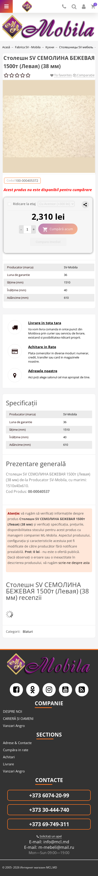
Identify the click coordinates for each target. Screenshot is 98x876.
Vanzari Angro (14, 725)
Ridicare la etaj (22, 204)
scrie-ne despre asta (74, 563)
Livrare (8, 764)
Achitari (9, 757)
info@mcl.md (55, 841)
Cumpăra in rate (15, 750)
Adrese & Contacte (17, 742)
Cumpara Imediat (48, 242)
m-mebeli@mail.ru (55, 847)
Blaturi (28, 631)
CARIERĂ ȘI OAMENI (18, 718)
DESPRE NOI (12, 711)
